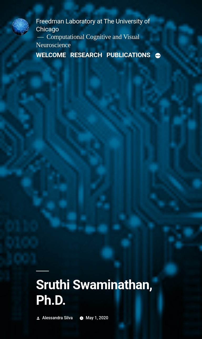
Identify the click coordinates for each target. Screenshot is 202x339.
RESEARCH (86, 55)
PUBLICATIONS (128, 55)
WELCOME (51, 55)
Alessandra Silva (57, 317)
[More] (158, 56)
